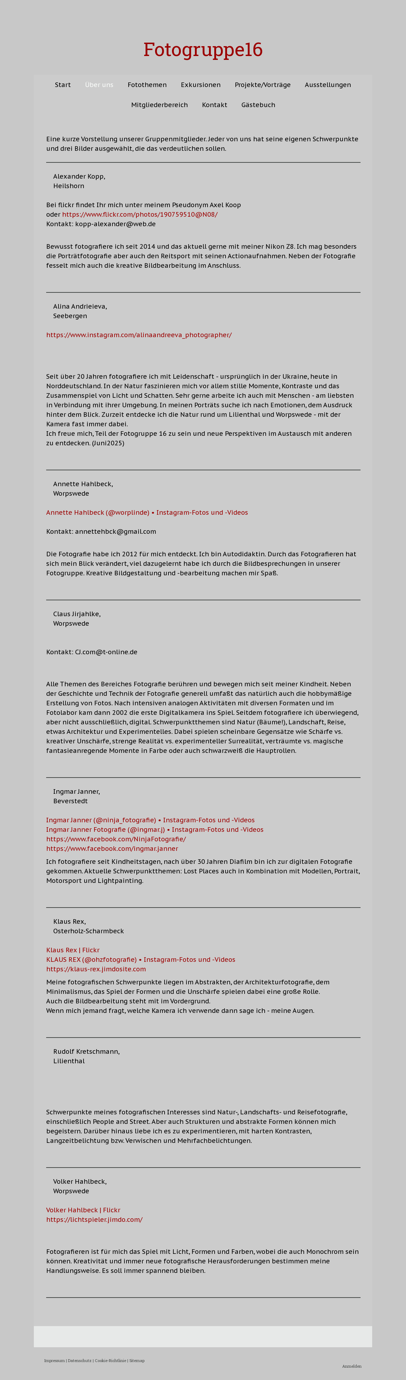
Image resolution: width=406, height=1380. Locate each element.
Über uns (99, 85)
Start (63, 85)
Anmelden (352, 1366)
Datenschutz (80, 1360)
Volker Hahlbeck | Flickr (83, 1210)
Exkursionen (201, 85)
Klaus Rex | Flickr (72, 950)
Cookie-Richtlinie (110, 1360)
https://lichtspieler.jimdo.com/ (94, 1219)
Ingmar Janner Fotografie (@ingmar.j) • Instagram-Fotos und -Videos (155, 829)
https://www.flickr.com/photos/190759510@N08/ (139, 214)
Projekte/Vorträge (263, 85)
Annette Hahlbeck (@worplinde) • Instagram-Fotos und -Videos (147, 512)
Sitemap (136, 1360)
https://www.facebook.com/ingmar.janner (112, 848)
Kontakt (214, 105)
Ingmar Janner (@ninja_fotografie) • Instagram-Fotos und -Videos (150, 820)
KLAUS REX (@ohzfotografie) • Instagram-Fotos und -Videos (140, 959)
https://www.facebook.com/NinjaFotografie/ (116, 839)
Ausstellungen (328, 85)
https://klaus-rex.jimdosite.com (96, 969)
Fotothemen (147, 85)
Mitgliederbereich (159, 105)
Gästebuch (258, 105)
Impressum (54, 1360)
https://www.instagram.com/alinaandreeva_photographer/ (139, 335)
